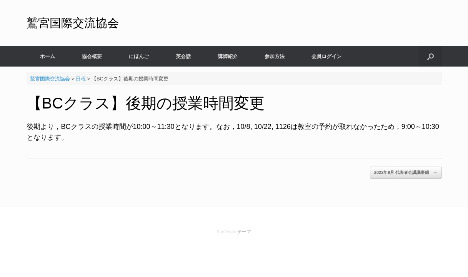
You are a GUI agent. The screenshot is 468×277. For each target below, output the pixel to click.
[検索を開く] (430, 56)
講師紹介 (228, 56)
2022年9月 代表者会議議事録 (406, 172)
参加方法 (275, 56)
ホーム (47, 56)
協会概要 (92, 56)
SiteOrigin (226, 231)
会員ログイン (326, 56)
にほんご (139, 56)
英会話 (183, 56)
